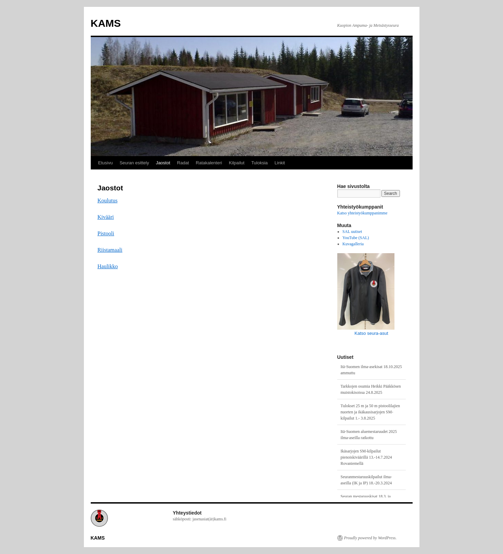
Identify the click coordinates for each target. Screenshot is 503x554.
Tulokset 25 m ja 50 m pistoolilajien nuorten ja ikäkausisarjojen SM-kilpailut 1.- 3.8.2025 (370, 412)
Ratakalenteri (209, 162)
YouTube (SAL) (355, 237)
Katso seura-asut (371, 333)
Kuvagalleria (353, 243)
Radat (183, 162)
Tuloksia (259, 162)
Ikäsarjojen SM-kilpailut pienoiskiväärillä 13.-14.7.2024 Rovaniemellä (366, 457)
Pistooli (106, 233)
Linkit (280, 162)
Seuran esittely (134, 162)
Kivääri (106, 217)
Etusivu (105, 162)
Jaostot (163, 162)
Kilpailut (236, 162)
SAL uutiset (352, 231)
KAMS (106, 23)
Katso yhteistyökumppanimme (362, 213)
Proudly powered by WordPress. (370, 537)
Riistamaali (110, 250)
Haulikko (108, 266)
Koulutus (108, 200)
